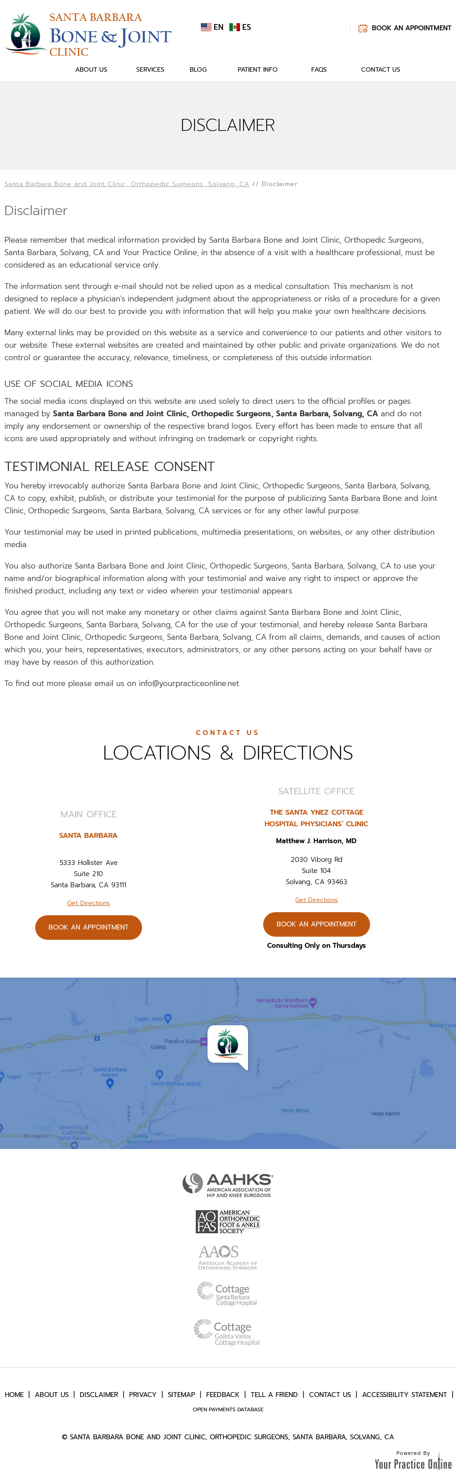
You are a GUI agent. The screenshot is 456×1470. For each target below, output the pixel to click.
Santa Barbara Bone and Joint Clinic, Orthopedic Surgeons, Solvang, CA (126, 184)
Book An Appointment (412, 28)
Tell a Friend (274, 1395)
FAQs (319, 69)
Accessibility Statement (404, 1395)
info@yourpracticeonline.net (189, 683)
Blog (198, 69)
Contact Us (380, 69)
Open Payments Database (228, 1409)
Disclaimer (99, 1395)
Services (150, 69)
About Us (91, 69)
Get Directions (88, 903)
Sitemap (181, 1395)
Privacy (143, 1395)
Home (47, 70)
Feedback (223, 1395)
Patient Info (258, 69)
